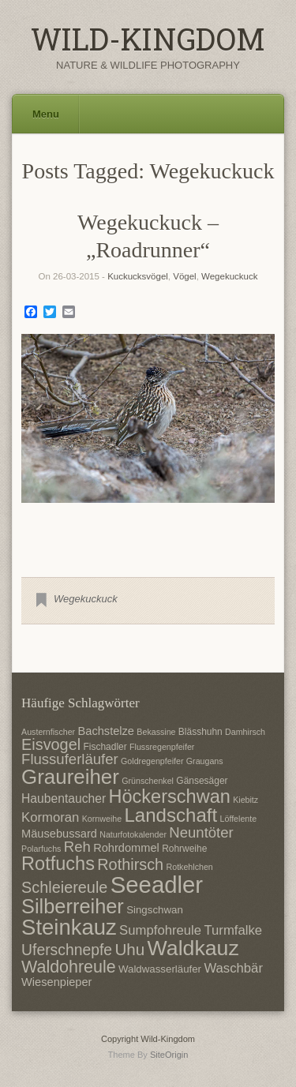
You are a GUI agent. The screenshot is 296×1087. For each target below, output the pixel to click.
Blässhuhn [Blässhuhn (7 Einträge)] (200, 731)
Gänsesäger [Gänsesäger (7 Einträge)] (201, 780)
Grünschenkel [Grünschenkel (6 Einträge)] (148, 780)
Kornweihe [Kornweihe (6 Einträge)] (102, 818)
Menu (45, 114)
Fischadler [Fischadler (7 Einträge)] (104, 746)
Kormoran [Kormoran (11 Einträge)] (50, 817)
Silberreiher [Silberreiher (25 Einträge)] (72, 906)
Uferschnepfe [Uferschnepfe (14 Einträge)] (66, 949)
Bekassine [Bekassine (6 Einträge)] (156, 732)
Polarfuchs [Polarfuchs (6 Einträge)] (41, 848)
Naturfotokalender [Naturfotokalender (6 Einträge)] (133, 834)
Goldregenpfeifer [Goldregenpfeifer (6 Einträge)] (152, 761)
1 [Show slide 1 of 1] (148, 529)
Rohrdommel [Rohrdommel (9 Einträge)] (126, 847)
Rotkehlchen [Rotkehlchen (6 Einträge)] (190, 866)
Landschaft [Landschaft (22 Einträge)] (170, 815)
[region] (148, 443)
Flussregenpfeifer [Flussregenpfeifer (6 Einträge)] (161, 747)
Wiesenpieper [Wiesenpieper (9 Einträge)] (56, 982)
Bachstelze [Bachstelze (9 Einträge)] (106, 731)
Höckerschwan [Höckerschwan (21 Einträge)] (169, 796)
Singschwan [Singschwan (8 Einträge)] (154, 910)
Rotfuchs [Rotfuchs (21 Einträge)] (58, 863)
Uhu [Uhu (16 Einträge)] (129, 949)
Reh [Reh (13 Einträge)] (77, 846)
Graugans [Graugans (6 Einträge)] (204, 761)
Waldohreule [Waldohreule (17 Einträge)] (68, 967)
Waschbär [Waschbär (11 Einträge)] (233, 968)
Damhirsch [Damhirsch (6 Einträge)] (245, 732)
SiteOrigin (169, 1054)
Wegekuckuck (229, 276)
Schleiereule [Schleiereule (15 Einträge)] (64, 887)
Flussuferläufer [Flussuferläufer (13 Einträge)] (69, 759)
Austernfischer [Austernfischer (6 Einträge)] (48, 732)
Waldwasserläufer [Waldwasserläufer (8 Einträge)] (159, 969)
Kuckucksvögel (137, 276)
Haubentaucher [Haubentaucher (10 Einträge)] (63, 798)
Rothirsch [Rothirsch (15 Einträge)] (130, 864)
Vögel (184, 276)
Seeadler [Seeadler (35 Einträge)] (157, 884)
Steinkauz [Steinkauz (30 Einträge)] (69, 927)
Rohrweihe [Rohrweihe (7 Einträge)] (184, 848)
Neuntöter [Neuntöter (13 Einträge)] (201, 832)
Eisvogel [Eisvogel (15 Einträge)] (51, 744)
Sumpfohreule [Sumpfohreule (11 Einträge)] (160, 930)
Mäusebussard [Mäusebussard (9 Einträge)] (59, 833)
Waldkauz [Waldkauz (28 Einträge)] (193, 948)
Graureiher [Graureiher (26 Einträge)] (70, 777)
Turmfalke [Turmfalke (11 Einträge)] (233, 930)
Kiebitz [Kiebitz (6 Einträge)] (245, 799)
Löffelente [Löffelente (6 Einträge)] (238, 818)
